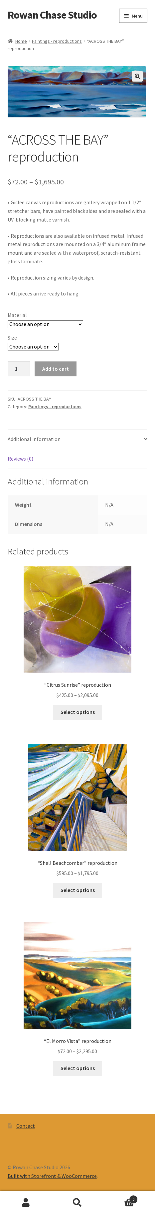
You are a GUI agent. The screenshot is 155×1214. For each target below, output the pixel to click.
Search (77, 1202)
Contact (25, 1125)
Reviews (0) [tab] (20, 458)
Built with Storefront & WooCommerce (52, 1176)
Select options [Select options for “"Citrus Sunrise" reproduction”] (78, 712)
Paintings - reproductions (57, 41)
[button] (137, 76)
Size (12, 337)
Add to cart (55, 368)
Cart (120, 1198)
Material (17, 315)
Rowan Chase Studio (52, 15)
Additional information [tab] (34, 439)
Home (21, 41)
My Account (26, 1202)
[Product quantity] (19, 369)
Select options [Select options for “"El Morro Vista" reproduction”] (78, 1068)
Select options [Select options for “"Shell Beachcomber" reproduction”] (78, 890)
